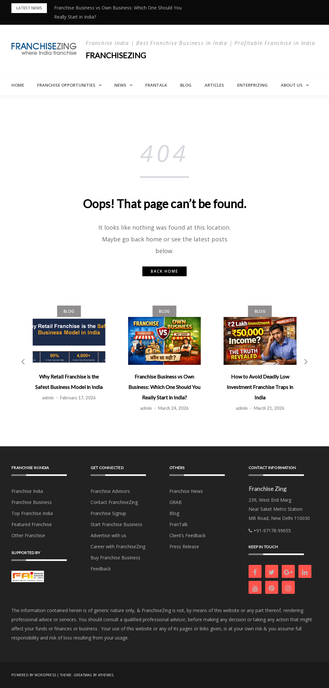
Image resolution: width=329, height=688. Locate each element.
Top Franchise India (32, 513)
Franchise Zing (267, 488)
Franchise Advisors (110, 491)
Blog (186, 85)
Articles (214, 85)
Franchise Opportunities (66, 85)
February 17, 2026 (78, 397)
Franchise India (27, 491)
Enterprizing (252, 85)
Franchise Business (31, 502)
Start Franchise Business (116, 524)
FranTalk (156, 85)
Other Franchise (28, 535)
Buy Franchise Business (115, 557)
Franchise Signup (108, 513)
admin (48, 397)
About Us (292, 85)
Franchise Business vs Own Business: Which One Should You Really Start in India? (164, 386)
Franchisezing (116, 55)
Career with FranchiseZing (118, 546)
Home (17, 85)
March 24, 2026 (173, 408)
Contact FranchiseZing (114, 502)
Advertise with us (108, 535)
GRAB (175, 502)
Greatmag (83, 675)
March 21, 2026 (269, 408)
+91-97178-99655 (270, 530)
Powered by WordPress (33, 675)
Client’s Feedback (187, 535)
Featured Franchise (31, 524)
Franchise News (186, 491)
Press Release (184, 546)
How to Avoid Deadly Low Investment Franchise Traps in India (260, 386)
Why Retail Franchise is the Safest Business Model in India (69, 381)
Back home (164, 271)
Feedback (101, 569)
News (120, 85)
